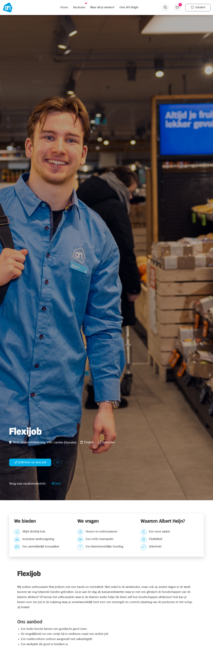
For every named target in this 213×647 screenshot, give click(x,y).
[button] (55, 483)
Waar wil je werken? (102, 7)
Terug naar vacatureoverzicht (27, 483)
